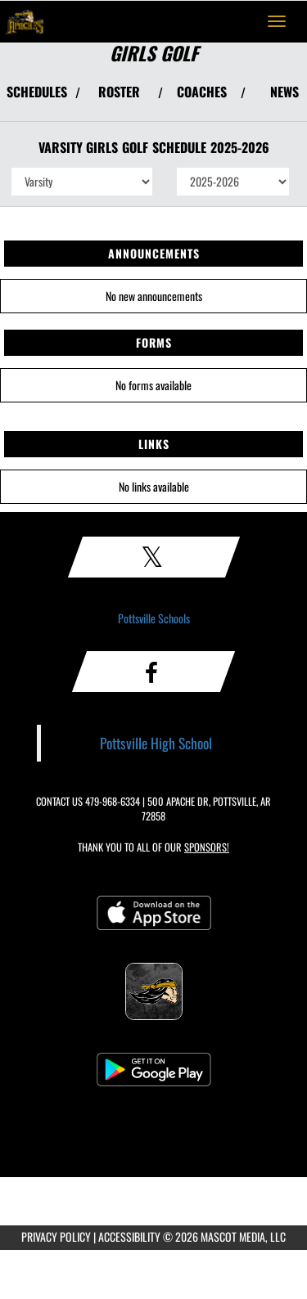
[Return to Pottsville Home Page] (24, 21)
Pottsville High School (156, 742)
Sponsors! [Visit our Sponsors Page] (206, 847)
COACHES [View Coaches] (202, 91)
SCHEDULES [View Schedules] (37, 91)
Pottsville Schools (154, 618)
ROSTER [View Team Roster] (119, 91)
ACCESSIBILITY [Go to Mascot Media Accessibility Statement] (129, 1236)
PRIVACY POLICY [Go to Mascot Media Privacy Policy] (56, 1236)
